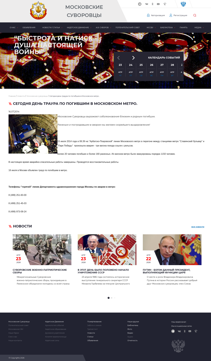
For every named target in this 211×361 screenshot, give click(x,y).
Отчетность (132, 340)
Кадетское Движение (54, 322)
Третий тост (92, 329)
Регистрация (180, 15)
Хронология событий (54, 325)
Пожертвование (94, 322)
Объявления (28, 27)
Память (184, 27)
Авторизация (158, 15)
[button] (105, 82)
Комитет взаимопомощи (55, 337)
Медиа (198, 27)
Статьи (90, 337)
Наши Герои (13, 333)
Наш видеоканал (178, 322)
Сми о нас (12, 337)
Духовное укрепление (55, 333)
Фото (129, 329)
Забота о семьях (94, 325)
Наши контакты (15, 340)
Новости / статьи (51, 27)
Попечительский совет (128, 27)
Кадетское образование (55, 329)
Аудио (130, 337)
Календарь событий (164, 57)
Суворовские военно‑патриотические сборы (40, 271)
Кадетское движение (78, 27)
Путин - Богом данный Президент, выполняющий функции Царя (166, 271)
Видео (130, 333)
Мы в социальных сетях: (181, 326)
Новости (91, 333)
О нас (13, 27)
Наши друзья (133, 322)
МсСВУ (150, 27)
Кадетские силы (52, 340)
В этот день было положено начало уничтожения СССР (103, 271)
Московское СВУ (15, 329)
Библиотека (166, 27)
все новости (197, 227)
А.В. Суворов (102, 27)
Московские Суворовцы (84, 11)
